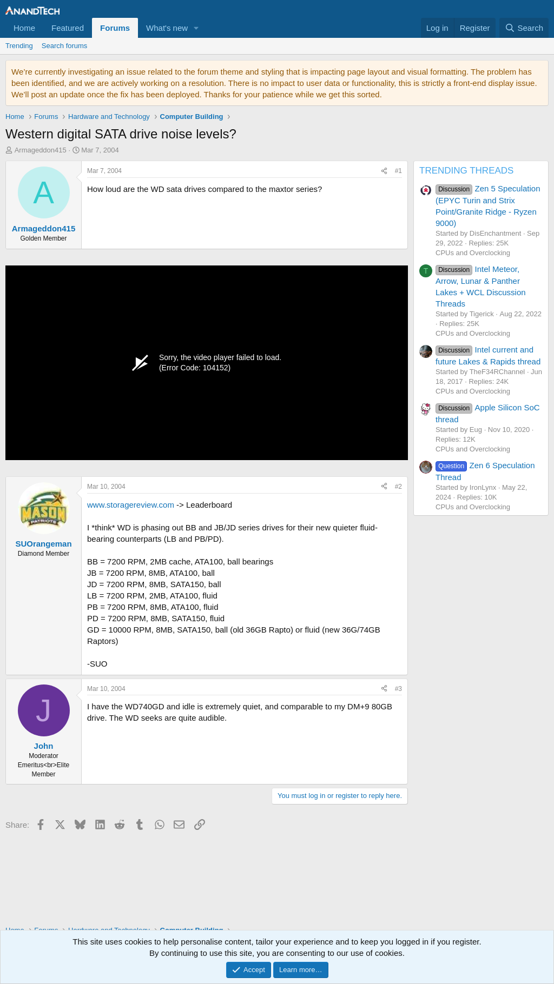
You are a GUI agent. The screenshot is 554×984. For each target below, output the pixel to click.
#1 (398, 171)
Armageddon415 (41, 150)
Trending (19, 46)
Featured (67, 27)
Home (24, 27)
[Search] (524, 28)
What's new (167, 27)
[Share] (384, 171)
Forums (115, 27)
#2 (398, 486)
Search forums (65, 46)
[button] (196, 28)
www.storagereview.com (130, 504)
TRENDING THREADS (466, 170)
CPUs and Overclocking (473, 253)
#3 (398, 689)
